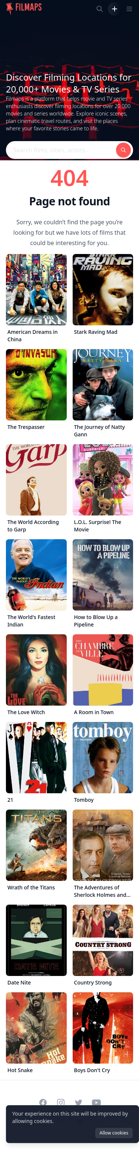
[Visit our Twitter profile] (78, 1102)
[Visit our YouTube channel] (96, 1102)
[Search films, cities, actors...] (99, 9)
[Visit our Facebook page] (43, 1102)
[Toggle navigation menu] (129, 9)
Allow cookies (114, 1133)
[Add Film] (114, 9)
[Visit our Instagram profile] (60, 1102)
